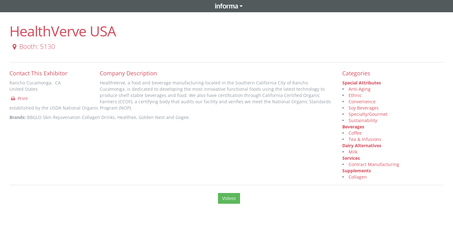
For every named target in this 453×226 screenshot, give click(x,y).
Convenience (362, 102)
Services (351, 158)
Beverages (353, 127)
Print (19, 98)
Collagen (358, 177)
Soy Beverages (364, 108)
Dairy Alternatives (361, 145)
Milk (353, 152)
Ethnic (355, 95)
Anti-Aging (360, 89)
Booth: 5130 (32, 46)
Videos (229, 198)
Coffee (355, 133)
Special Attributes (361, 83)
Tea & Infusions (365, 139)
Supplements (356, 171)
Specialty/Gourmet (368, 114)
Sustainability (363, 120)
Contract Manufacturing (374, 164)
